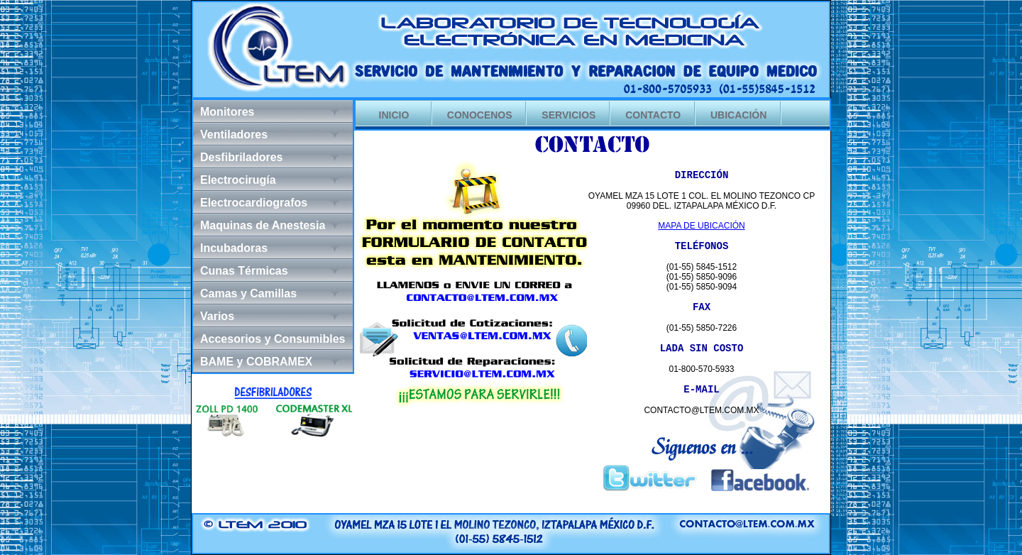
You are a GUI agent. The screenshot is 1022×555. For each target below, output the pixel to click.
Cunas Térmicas (244, 271)
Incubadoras (234, 248)
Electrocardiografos (253, 203)
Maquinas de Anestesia (262, 225)
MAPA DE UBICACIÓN (701, 226)
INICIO (394, 115)
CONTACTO (652, 115)
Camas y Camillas (248, 293)
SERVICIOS (568, 115)
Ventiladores (234, 134)
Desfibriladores (241, 157)
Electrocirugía (238, 180)
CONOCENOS (479, 115)
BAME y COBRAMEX (256, 362)
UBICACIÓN (738, 115)
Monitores (227, 112)
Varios (217, 316)
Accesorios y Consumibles (273, 339)
